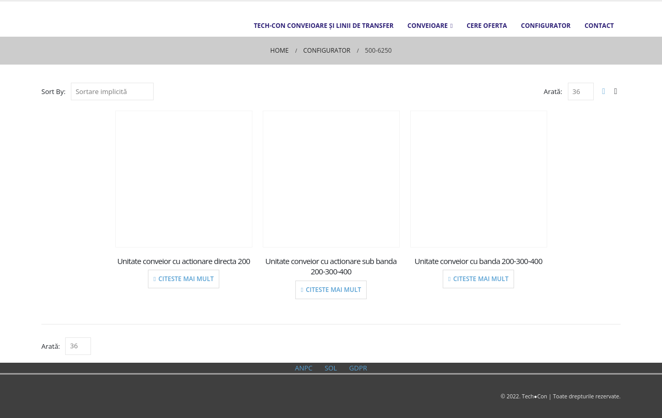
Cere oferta (487, 25)
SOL (331, 368)
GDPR (358, 368)
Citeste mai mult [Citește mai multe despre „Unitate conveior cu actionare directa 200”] (186, 278)
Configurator (545, 25)
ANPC (303, 368)
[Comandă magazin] (112, 91)
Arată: (553, 91)
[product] (183, 179)
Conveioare (428, 25)
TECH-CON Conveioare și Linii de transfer (324, 25)
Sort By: (53, 91)
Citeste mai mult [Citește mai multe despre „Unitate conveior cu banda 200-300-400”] (480, 278)
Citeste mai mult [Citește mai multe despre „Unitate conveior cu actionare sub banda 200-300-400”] (333, 289)
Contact (599, 25)
